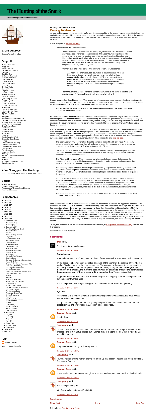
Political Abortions (12, 231)
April (8, 321)
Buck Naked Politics (9, 78)
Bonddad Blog (7, 74)
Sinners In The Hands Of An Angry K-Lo (19, 264)
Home (97, 403)
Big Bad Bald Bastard (10, 70)
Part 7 (35, 174)
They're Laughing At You (14, 293)
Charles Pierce (7, 81)
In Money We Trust (12, 246)
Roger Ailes (6, 133)
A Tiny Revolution (8, 65)
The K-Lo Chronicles (9, 190)
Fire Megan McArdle (9, 98)
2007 (6, 332)
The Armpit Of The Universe (15, 268)
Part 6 (30, 174)
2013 (6, 209)
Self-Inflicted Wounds (13, 270)
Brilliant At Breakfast (9, 76)
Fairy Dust (9, 237)
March (8, 323)
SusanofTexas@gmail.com (12, 54)
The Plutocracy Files (9, 144)
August (8, 312)
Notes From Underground (11, 124)
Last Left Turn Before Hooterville (14, 120)
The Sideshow (7, 148)
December (10, 221)
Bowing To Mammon (12, 295)
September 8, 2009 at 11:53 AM (68, 365)
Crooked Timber (8, 87)
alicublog (5, 159)
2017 (6, 200)
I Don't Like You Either (10, 111)
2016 (6, 203)
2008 (6, 329)
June (8, 317)
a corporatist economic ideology (119, 225)
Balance (8, 275)
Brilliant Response (12, 306)
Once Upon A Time (9, 126)
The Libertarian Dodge (13, 291)
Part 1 (4, 174)
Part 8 (40, 174)
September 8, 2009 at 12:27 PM (68, 378)
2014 (6, 207)
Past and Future (11, 283)
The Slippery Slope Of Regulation (17, 287)
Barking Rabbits (8, 68)
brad (59, 242)
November (10, 223)
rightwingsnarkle (8, 163)
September (10, 227)
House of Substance (9, 105)
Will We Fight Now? (12, 240)
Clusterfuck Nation (8, 83)
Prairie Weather (7, 130)
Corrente (5, 85)
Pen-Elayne (6, 128)
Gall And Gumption (9, 102)
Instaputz (5, 117)
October (9, 225)
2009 (6, 218)
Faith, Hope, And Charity (14, 266)
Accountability (10, 305)
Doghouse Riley (8, 91)
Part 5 (24, 174)
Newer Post (55, 403)
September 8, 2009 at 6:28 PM (67, 395)
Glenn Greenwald (8, 104)
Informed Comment (9, 115)
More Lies (9, 297)
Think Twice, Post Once (13, 273)
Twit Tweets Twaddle (12, 289)
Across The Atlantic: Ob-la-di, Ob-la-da (18, 271)
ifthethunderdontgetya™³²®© (12, 161)
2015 (6, 205)
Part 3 (14, 174)
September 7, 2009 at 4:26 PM (67, 250)
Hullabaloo (6, 107)
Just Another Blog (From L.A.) (13, 118)
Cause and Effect (11, 301)
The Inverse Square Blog (11, 143)
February (9, 325)
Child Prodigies (11, 258)
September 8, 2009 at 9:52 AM (67, 338)
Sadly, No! (5, 135)
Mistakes (9, 233)
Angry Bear (6, 66)
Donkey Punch (7, 92)
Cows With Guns (11, 310)
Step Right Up (10, 254)
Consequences (11, 242)
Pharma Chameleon (12, 244)
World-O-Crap (7, 157)
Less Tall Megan (11, 252)
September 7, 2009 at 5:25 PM (67, 309)
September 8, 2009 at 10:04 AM (68, 351)
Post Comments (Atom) (71, 408)
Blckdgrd (5, 72)
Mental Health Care (12, 262)
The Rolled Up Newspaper (11, 146)
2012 (6, 212)
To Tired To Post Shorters (14, 285)
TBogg (4, 141)
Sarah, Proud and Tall (10, 137)
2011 (6, 214)
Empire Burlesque (8, 94)
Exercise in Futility (8, 96)
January (9, 327)
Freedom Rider (7, 100)
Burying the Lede (11, 248)
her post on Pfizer (73, 44)
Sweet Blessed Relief (13, 239)
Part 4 (19, 174)
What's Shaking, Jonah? (14, 235)
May (8, 319)
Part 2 (9, 174)
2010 (6, 216)
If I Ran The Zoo (8, 113)
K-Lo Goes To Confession (14, 299)
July (7, 315)
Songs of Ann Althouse (10, 186)
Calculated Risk (7, 79)
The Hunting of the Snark (34, 11)
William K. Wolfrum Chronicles (13, 155)
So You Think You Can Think (15, 281)
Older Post (139, 403)
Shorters (8, 303)
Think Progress (7, 150)
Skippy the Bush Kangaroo (11, 139)
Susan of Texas (64, 313)
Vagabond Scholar (8, 152)
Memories (9, 277)
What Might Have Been (13, 279)
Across (9, 184)
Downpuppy (62, 325)
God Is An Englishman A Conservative (18, 260)
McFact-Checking (11, 308)
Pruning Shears (7, 131)
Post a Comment (56, 399)
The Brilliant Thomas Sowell (15, 229)
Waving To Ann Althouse (14, 256)
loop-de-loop (118, 138)
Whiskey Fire (6, 154)
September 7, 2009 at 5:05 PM (67, 288)
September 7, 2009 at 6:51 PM (67, 322)
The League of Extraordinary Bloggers (16, 188)
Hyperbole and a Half (9, 109)
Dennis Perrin (7, 89)
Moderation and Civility (13, 250)
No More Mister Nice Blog (11, 122)
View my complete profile (11, 346)
